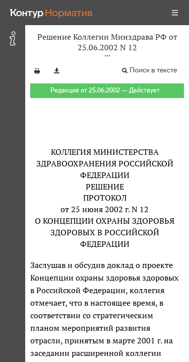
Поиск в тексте (153, 70)
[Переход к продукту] (51, 12)
